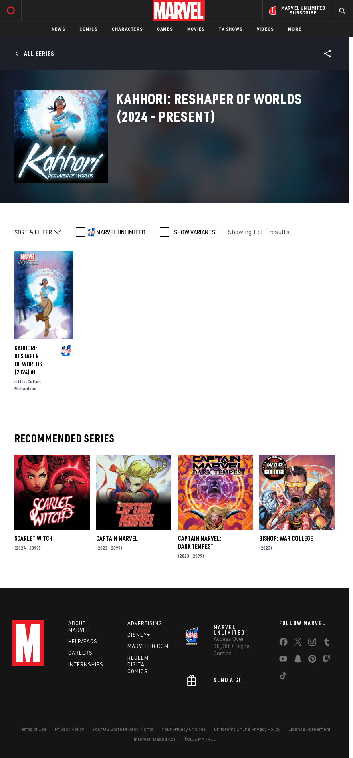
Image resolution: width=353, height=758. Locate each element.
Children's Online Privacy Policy (247, 729)
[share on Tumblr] (327, 643)
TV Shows (230, 29)
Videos (265, 29)
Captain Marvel (117, 538)
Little (20, 381)
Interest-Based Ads (155, 739)
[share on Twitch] (327, 660)
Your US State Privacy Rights (122, 729)
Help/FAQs (82, 641)
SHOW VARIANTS (194, 232)
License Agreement (309, 729)
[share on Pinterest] (312, 660)
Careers (80, 653)
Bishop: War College (286, 538)
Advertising (144, 623)
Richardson (25, 389)
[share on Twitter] (298, 643)
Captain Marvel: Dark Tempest (199, 542)
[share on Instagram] (312, 643)
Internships (85, 664)
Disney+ (138, 635)
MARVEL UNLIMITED (120, 232)
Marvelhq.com (148, 646)
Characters (127, 29)
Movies (195, 29)
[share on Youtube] (283, 660)
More (294, 29)
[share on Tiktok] (283, 677)
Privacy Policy (69, 729)
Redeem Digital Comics (138, 664)
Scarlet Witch (33, 538)
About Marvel (78, 626)
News (58, 29)
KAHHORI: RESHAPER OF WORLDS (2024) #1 (28, 360)
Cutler (34, 381)
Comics (88, 29)
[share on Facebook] (283, 644)
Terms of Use (33, 729)
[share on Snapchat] (298, 660)
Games (165, 29)
